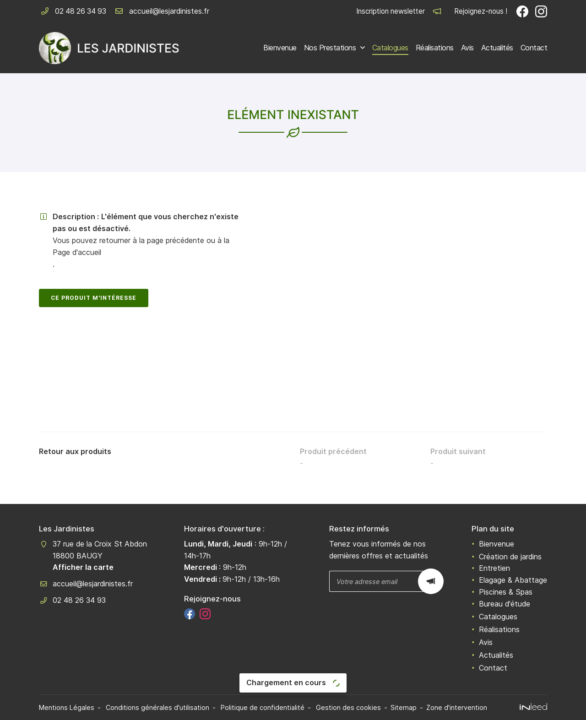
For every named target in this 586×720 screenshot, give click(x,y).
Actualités (497, 47)
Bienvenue (280, 47)
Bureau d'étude (504, 603)
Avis (467, 47)
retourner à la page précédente (151, 240)
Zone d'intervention (456, 707)
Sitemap (404, 707)
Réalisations (435, 47)
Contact (534, 47)
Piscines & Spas (505, 591)
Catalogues (390, 47)
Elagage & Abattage (513, 580)
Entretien (494, 568)
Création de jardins (510, 556)
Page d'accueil (77, 252)
